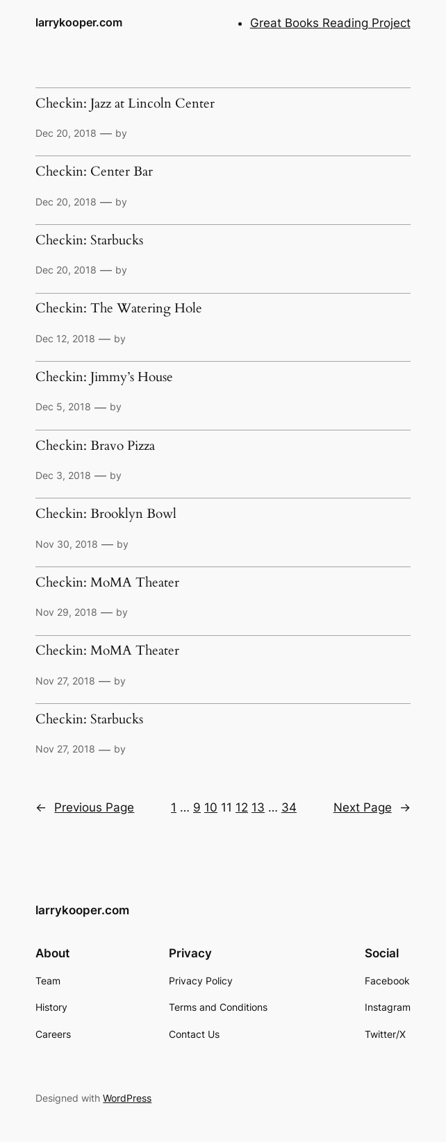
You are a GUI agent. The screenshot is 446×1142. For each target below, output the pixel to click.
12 (242, 807)
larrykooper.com (78, 22)
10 (210, 807)
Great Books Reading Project (330, 23)
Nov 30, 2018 (66, 544)
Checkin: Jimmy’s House (104, 378)
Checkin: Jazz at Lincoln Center (125, 104)
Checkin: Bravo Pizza (95, 446)
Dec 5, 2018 (63, 406)
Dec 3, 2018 (63, 475)
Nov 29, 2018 (66, 612)
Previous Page (84, 807)
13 (258, 807)
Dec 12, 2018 (65, 338)
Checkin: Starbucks (89, 241)
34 (289, 807)
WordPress (127, 1098)
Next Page (372, 807)
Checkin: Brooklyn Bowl (105, 514)
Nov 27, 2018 (65, 681)
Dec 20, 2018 (66, 133)
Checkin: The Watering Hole (118, 309)
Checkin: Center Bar (94, 172)
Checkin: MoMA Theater (107, 583)
